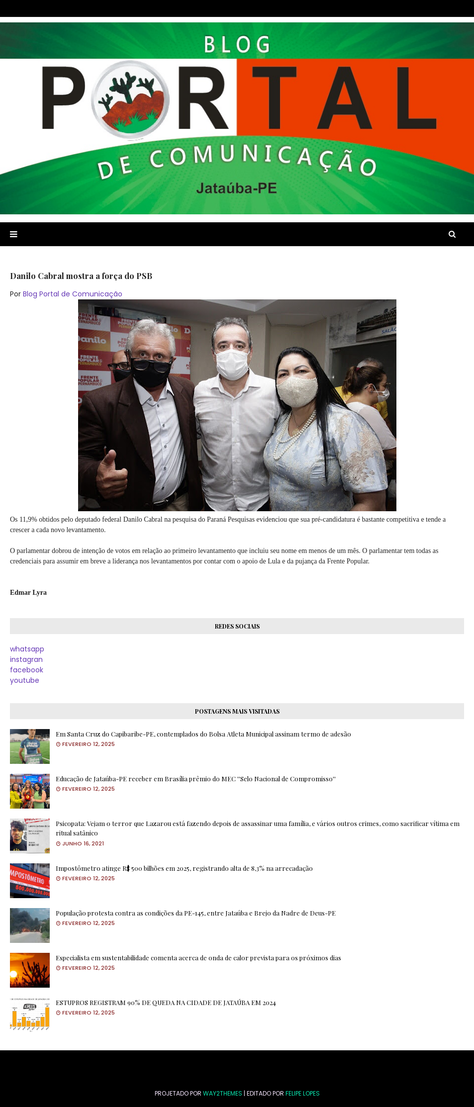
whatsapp (27, 649)
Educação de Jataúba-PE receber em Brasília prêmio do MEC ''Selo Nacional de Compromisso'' (196, 778)
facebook (26, 670)
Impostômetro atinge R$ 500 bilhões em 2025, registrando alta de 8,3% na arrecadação (184, 868)
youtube (24, 680)
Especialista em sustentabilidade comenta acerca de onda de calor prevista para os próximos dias (198, 957)
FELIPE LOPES (302, 1093)
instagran (26, 659)
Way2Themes (222, 1093)
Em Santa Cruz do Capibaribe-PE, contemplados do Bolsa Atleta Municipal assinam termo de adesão (203, 734)
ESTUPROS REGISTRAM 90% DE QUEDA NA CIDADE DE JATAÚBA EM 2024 (166, 1002)
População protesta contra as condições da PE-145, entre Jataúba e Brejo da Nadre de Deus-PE (196, 913)
